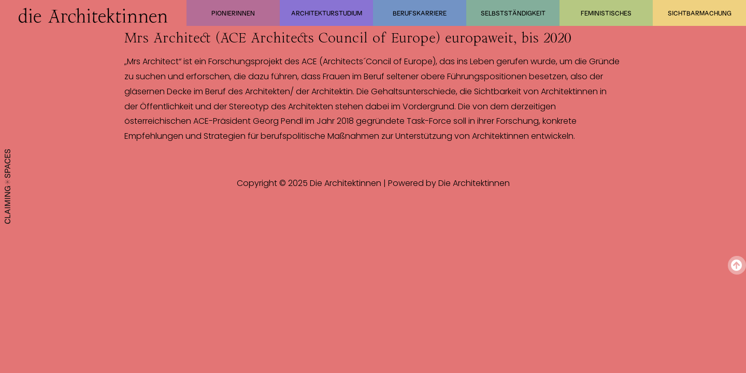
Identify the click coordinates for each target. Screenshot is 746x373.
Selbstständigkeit (513, 13)
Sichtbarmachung (699, 13)
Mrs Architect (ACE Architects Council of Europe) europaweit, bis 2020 (347, 38)
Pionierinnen (233, 13)
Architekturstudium (326, 13)
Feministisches (606, 13)
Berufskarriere (420, 13)
